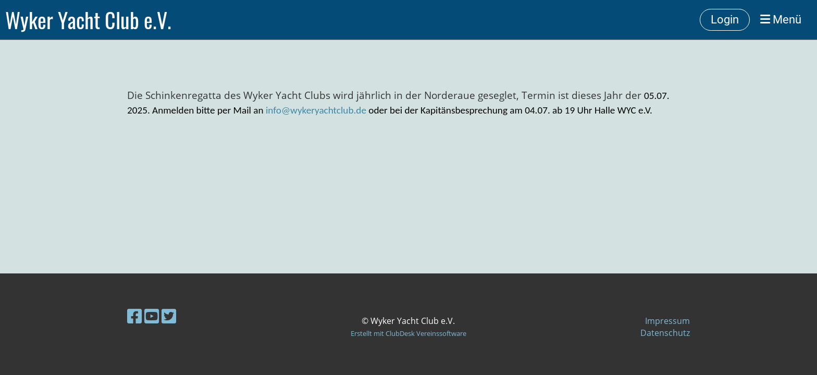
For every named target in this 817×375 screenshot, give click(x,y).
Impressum (667, 321)
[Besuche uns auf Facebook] (134, 316)
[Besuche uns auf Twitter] (169, 316)
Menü (780, 19)
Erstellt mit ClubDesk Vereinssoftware (408, 333)
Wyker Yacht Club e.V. (88, 19)
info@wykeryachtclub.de (316, 110)
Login (725, 19)
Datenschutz (665, 333)
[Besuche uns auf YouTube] (151, 316)
